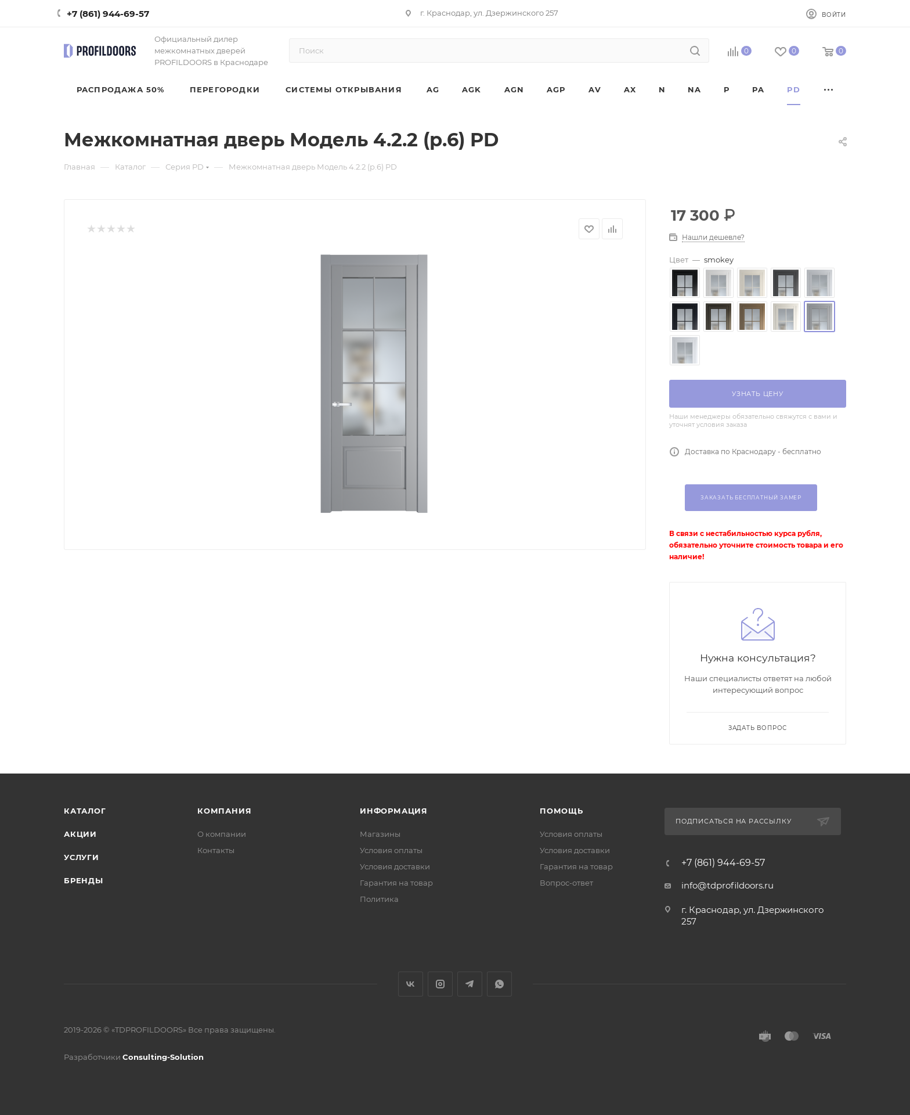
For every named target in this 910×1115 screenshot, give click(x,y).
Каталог (85, 810)
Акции (80, 834)
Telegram (469, 984)
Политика (379, 899)
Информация (394, 810)
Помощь (561, 810)
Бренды (83, 880)
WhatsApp (499, 984)
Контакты (215, 850)
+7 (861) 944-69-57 (108, 13)
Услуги (81, 857)
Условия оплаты (391, 850)
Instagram (440, 984)
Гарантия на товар (396, 882)
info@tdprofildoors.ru (727, 885)
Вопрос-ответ (566, 882)
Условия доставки (395, 866)
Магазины (380, 834)
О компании (221, 834)
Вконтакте (410, 984)
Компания (224, 810)
